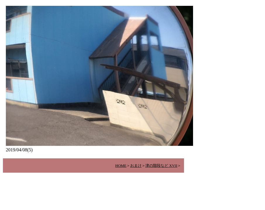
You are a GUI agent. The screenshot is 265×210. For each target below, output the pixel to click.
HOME (120, 165)
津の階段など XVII (161, 165)
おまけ (136, 165)
